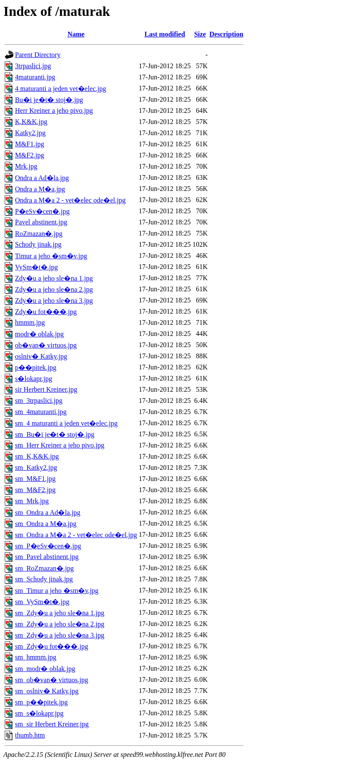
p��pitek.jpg (35, 367)
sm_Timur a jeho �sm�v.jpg (57, 590)
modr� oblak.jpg (39, 334)
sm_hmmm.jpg (35, 657)
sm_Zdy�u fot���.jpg (51, 646)
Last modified (164, 34)
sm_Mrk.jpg (32, 501)
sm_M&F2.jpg (35, 489)
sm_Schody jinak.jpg (44, 579)
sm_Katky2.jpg (36, 467)
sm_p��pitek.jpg (41, 702)
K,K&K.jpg (31, 121)
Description (226, 34)
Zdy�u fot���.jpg (46, 311)
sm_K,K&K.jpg (37, 456)
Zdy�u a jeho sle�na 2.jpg (54, 289)
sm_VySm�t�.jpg (42, 601)
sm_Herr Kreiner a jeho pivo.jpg (59, 445)
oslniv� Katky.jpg (41, 356)
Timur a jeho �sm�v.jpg (51, 256)
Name (75, 34)
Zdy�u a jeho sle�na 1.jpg (54, 278)
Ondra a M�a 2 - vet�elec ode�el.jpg (70, 200)
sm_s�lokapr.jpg (39, 713)
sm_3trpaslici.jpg (39, 400)
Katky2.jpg (30, 132)
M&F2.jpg (29, 155)
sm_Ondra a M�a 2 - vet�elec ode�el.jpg (76, 534)
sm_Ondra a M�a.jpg (46, 523)
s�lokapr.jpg (33, 378)
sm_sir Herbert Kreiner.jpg (52, 724)
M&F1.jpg (29, 144)
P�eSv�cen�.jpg (42, 211)
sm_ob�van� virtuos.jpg (51, 679)
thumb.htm (30, 735)
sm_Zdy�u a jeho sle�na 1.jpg (59, 613)
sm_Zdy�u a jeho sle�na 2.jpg (59, 624)
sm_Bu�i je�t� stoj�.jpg (54, 434)
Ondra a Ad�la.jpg (42, 177)
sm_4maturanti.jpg (40, 411)
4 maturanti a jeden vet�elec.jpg (60, 88)
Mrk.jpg (26, 166)
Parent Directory (37, 54)
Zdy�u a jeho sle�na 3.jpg (54, 300)
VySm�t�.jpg (36, 267)
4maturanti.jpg (35, 77)
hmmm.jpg (30, 322)
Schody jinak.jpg (38, 244)
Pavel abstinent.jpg (41, 222)
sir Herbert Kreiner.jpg (46, 389)
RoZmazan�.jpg (39, 233)
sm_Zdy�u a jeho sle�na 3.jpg (59, 635)
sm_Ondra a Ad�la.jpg (47, 512)
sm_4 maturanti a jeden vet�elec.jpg (66, 423)
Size (200, 34)
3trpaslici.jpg (33, 66)
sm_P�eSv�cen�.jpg (48, 546)
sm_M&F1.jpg (35, 478)
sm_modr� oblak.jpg (45, 668)
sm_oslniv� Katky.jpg (46, 691)
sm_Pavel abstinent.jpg (46, 556)
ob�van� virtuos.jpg (46, 345)
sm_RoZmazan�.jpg (44, 568)
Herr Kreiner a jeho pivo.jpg (54, 110)
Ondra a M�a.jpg (40, 189)
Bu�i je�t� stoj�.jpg (49, 99)
